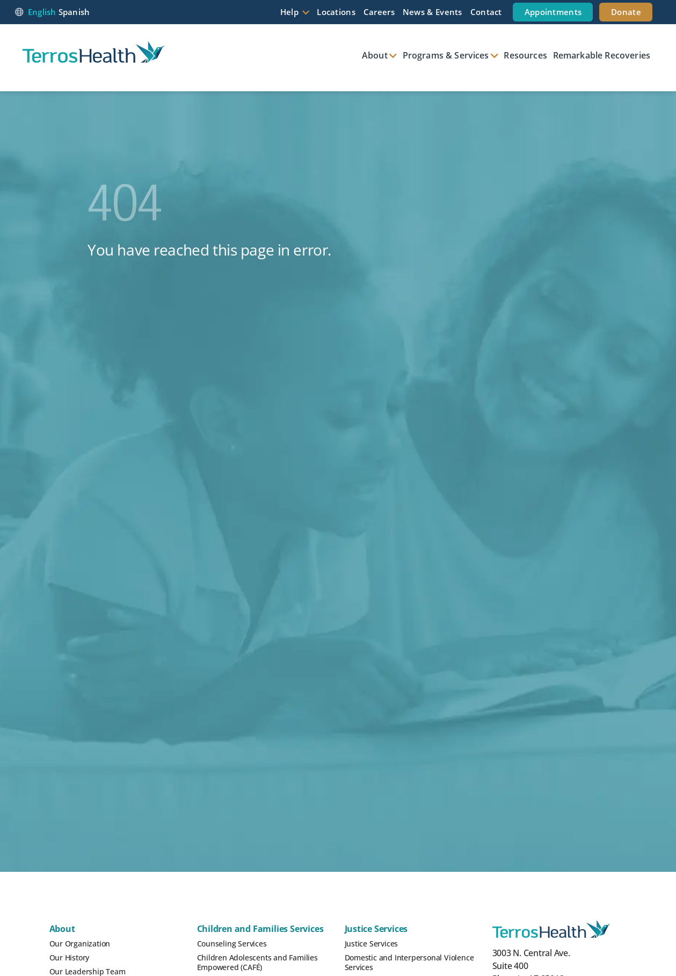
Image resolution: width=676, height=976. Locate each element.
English (42, 11)
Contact (486, 11)
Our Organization (80, 943)
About (375, 55)
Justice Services (376, 929)
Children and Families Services (260, 929)
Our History (69, 957)
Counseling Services (232, 943)
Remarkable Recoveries (601, 55)
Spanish (74, 11)
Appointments (553, 11)
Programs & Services (446, 55)
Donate (626, 11)
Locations (336, 11)
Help (289, 11)
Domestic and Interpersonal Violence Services (409, 962)
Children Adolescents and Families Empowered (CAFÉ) (257, 962)
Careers (379, 11)
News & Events (432, 11)
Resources (525, 55)
